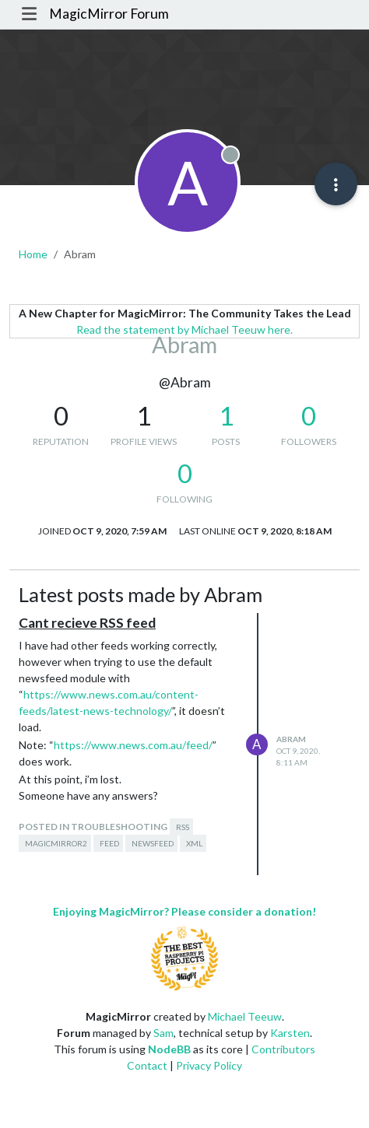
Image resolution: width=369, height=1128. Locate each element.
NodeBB (169, 1049)
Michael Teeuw (245, 1016)
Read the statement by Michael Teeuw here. (184, 329)
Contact (147, 1065)
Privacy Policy (209, 1065)
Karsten (290, 1032)
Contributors (283, 1049)
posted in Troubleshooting (93, 826)
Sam (163, 1032)
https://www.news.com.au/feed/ (133, 744)
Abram (291, 739)
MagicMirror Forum (109, 13)
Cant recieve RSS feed (87, 623)
